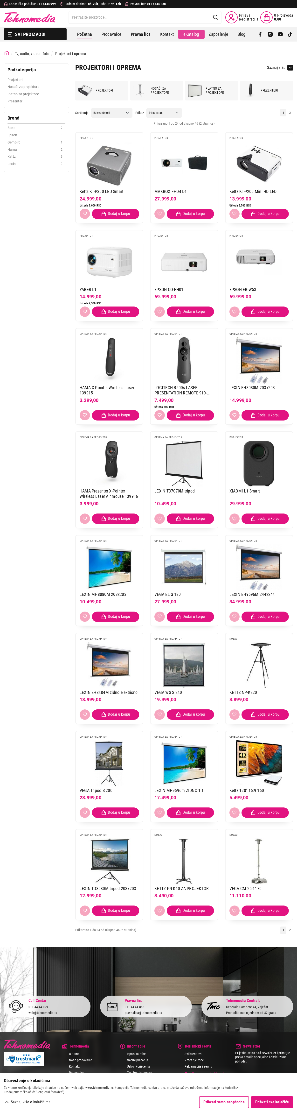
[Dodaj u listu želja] (85, 214)
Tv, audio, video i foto (32, 53)
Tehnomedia (29, 17)
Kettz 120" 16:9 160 (246, 790)
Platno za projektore (206, 90)
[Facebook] (260, 34)
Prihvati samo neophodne (224, 1102)
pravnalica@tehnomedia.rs (143, 1013)
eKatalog (191, 34)
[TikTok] (290, 34)
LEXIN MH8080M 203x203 (103, 594)
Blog (242, 34)
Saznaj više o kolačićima (30, 1102)
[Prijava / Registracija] (241, 17)
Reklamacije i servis (198, 1066)
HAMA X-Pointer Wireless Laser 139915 (107, 390)
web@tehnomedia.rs (42, 1013)
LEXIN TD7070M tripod (174, 490)
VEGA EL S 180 (167, 594)
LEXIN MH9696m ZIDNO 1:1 (179, 790)
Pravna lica (76, 1073)
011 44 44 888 (135, 1007)
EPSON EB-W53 (242, 289)
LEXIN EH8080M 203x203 (252, 387)
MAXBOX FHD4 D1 (170, 191)
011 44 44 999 (38, 1007)
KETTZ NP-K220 (243, 692)
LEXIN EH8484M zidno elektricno (109, 692)
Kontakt (167, 34)
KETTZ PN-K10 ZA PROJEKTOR (181, 888)
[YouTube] (280, 34)
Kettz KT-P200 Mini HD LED (253, 191)
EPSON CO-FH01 (168, 289)
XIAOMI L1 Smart (244, 490)
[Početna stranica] (7, 53)
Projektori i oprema (70, 53)
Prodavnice (111, 34)
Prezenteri (260, 90)
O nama (74, 1054)
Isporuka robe (136, 1054)
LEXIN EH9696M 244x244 (252, 594)
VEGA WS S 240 (168, 692)
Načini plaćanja (137, 1060)
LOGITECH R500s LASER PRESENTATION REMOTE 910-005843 (180, 390)
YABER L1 (88, 289)
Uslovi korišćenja (138, 1066)
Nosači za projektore (151, 90)
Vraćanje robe (194, 1060)
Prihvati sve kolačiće (272, 1102)
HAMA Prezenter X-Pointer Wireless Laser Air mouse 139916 (109, 493)
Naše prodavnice (80, 1060)
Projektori (95, 90)
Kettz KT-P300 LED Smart (102, 191)
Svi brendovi (193, 1054)
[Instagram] (270, 34)
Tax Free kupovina (139, 1073)
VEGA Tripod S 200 (96, 790)
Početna (84, 34)
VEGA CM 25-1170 (245, 888)
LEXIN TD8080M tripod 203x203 (108, 888)
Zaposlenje (218, 34)
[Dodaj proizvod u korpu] (115, 214)
